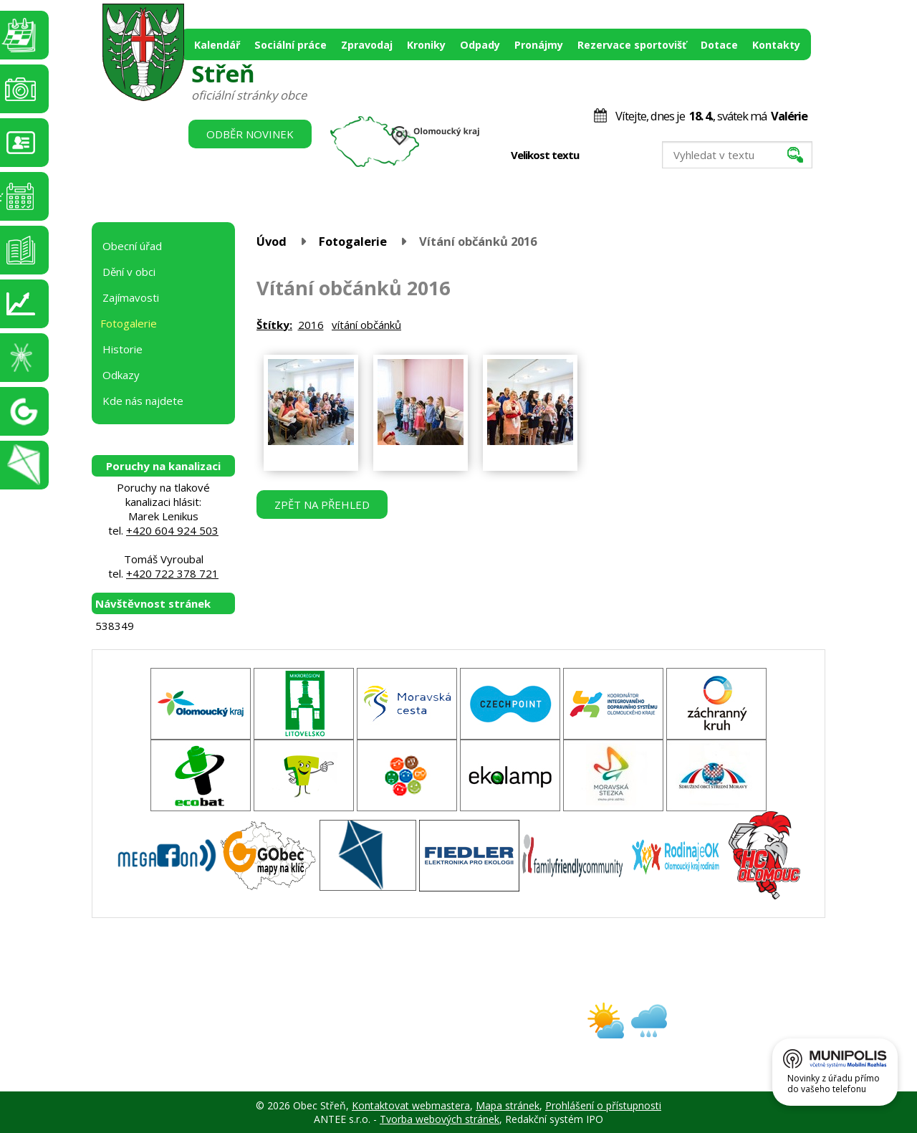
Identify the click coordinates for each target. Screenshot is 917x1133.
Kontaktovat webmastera (411, 1105)
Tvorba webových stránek (439, 1119)
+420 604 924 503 (172, 530)
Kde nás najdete (142, 400)
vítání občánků (366, 324)
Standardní (615, 155)
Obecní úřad (132, 246)
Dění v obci (128, 271)
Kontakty (776, 45)
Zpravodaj (367, 45)
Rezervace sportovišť (631, 45)
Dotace (719, 45)
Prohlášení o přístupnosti (603, 1105)
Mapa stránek (507, 1105)
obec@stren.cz (407, 1033)
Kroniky (426, 45)
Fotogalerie (353, 241)
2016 (311, 324)
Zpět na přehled (322, 504)
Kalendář (217, 45)
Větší (630, 155)
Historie (122, 349)
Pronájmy (538, 45)
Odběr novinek (250, 134)
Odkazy (121, 375)
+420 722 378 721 (172, 573)
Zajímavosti (130, 297)
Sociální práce (290, 45)
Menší (600, 155)
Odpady (480, 45)
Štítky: (274, 324)
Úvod (271, 241)
